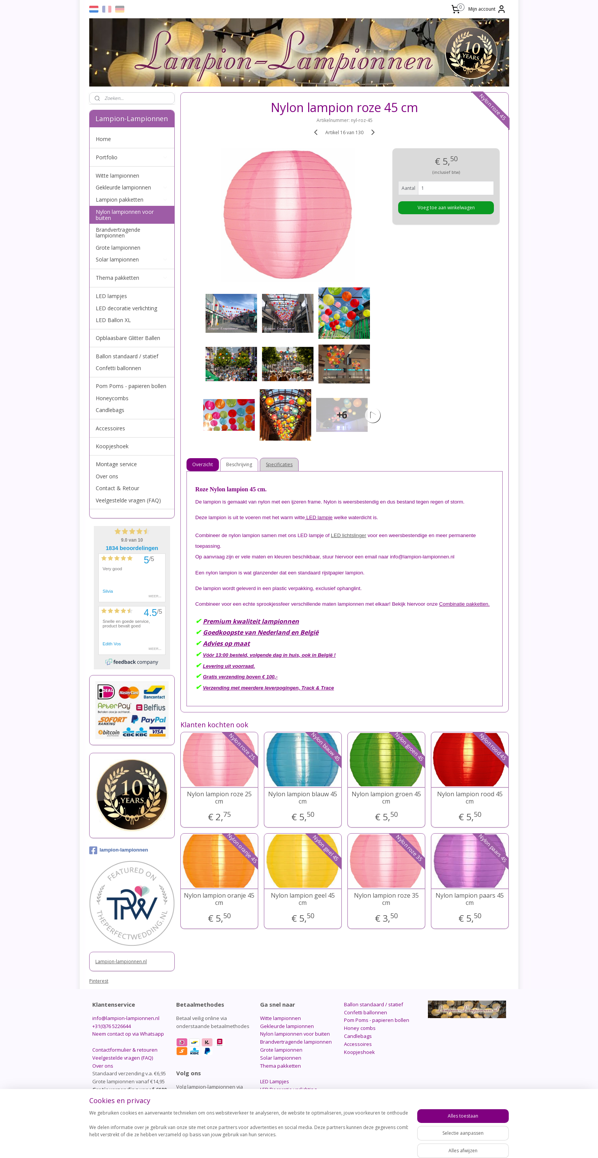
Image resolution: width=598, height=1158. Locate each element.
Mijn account (487, 9)
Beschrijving (239, 464)
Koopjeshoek (112, 446)
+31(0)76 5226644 (111, 1026)
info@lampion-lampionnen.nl (125, 1018)
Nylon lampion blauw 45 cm (302, 798)
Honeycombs (112, 398)
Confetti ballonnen (118, 368)
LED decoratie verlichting (126, 308)
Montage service (116, 464)
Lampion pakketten (132, 199)
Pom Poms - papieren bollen (131, 386)
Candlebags (110, 410)
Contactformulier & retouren (125, 1049)
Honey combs (360, 1028)
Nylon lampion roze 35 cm (386, 899)
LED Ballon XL (113, 320)
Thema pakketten (132, 277)
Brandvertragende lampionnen (118, 232)
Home (103, 139)
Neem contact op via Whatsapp (128, 1033)
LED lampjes (111, 296)
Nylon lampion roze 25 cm (219, 798)
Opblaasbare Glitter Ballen (128, 338)
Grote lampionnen (118, 247)
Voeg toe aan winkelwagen (446, 207)
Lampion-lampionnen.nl (121, 961)
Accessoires (110, 428)
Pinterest (98, 981)
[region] (248, 1132)
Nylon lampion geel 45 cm (303, 899)
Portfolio (132, 157)
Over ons (107, 476)
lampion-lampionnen (118, 850)
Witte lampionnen (117, 175)
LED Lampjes (274, 1081)
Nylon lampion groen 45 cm (386, 798)
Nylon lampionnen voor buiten (125, 214)
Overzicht (203, 464)
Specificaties (279, 464)
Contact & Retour (117, 488)
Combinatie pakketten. (464, 604)
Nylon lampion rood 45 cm (470, 798)
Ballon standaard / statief (127, 356)
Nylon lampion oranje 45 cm (219, 899)
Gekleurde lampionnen (132, 187)
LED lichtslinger (349, 535)
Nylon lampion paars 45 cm (470, 899)
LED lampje (319, 517)
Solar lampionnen (132, 259)
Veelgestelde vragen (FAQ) (128, 500)
